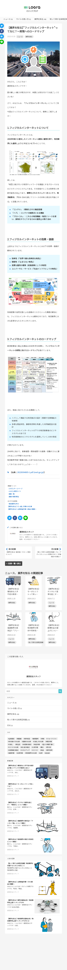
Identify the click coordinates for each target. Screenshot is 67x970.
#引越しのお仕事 (38, 741)
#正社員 (47, 753)
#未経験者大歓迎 (13, 750)
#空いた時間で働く (48, 744)
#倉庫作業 (11, 753)
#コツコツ (35, 750)
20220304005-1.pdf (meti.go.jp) (30, 472)
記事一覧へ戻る (13, 563)
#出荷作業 (20, 753)
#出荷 (40, 753)
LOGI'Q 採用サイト (15, 491)
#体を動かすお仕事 (14, 741)
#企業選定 (11, 739)
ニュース (20, 36)
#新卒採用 (49, 750)
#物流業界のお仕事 (31, 753)
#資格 (42, 739)
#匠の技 (48, 747)
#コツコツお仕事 (13, 747)
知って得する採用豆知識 (18, 719)
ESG (10, 725)
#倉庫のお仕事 (26, 741)
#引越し (10, 744)
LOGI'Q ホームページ (15, 488)
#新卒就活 (27, 739)
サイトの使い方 (14, 708)
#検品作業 (37, 744)
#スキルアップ (25, 750)
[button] (60, 691)
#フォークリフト (51, 739)
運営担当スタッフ (26, 531)
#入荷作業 (35, 747)
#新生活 (17, 744)
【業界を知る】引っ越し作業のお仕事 (19, 506)
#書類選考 (35, 739)
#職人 (42, 747)
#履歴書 (19, 739)
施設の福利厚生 (14, 497)
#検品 (42, 750)
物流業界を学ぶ (14, 504)
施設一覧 (12, 494)
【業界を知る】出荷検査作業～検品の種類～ (21, 509)
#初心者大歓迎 (25, 747)
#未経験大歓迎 (26, 744)
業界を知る (29, 36)
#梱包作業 (49, 741)
